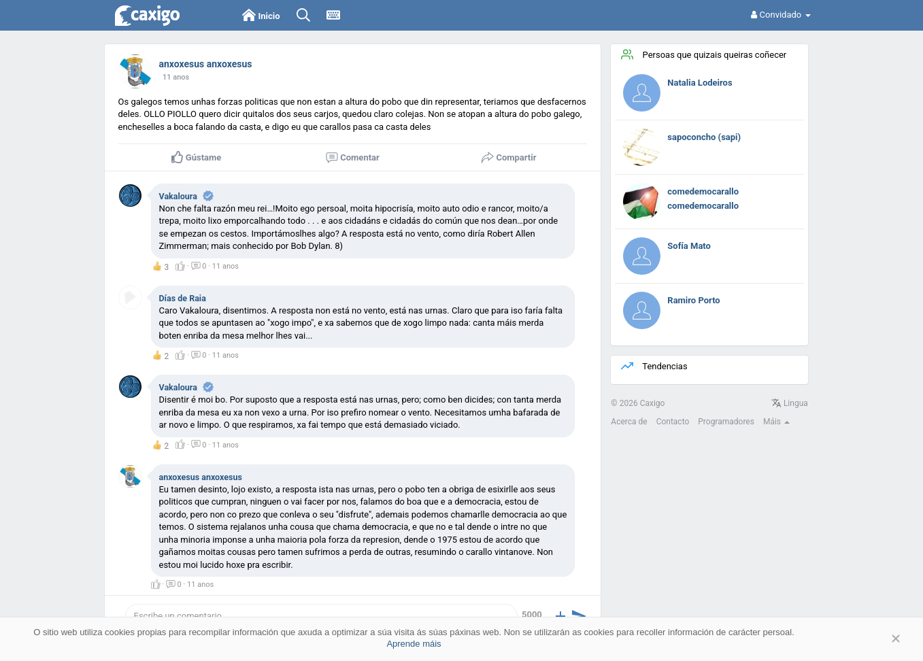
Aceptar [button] (875, 639)
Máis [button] (776, 421)
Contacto (673, 421)
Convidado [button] (780, 15)
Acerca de (629, 421)
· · (207, 266)
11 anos (176, 77)
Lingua (789, 403)
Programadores (726, 421)
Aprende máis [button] (413, 644)
